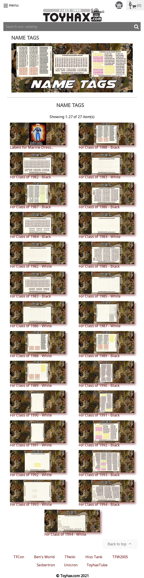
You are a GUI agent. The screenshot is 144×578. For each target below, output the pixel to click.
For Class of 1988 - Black (106, 136)
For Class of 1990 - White (37, 403)
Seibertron (46, 564)
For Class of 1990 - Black (106, 374)
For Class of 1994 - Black (106, 493)
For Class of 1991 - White (37, 433)
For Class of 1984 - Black (37, 225)
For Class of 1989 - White (37, 374)
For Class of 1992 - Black (106, 433)
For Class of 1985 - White (106, 284)
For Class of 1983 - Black (37, 284)
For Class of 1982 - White (37, 255)
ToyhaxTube (97, 564)
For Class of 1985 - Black (106, 255)
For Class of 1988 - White (37, 344)
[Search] (72, 26)
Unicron (71, 564)
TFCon (18, 556)
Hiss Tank (93, 556)
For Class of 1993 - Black (106, 463)
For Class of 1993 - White (37, 493)
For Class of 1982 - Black (37, 165)
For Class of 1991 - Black (106, 403)
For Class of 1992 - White (37, 463)
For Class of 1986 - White (37, 314)
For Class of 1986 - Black (106, 195)
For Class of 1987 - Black (37, 195)
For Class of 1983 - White (106, 165)
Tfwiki (69, 556)
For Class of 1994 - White (72, 523)
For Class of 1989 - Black (106, 344)
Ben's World (44, 556)
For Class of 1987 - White (106, 314)
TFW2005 (120, 556)
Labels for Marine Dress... (37, 136)
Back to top (120, 544)
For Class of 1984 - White (106, 225)
